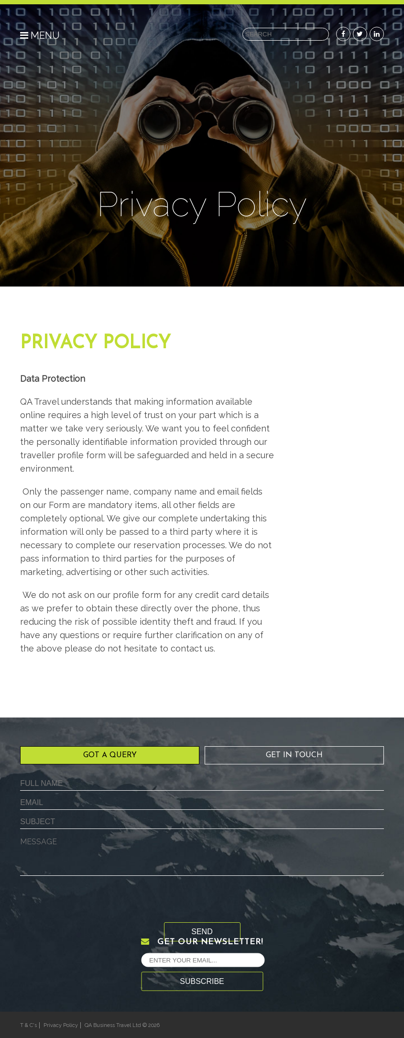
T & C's (28, 1025)
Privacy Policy (61, 1025)
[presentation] (92, 903)
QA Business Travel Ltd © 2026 (122, 1025)
